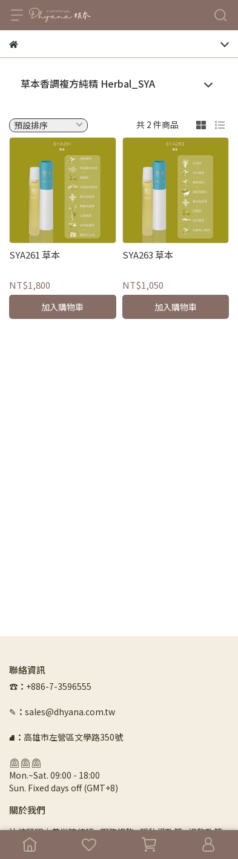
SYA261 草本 (34, 254)
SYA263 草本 (147, 254)
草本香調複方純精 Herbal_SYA (88, 83)
